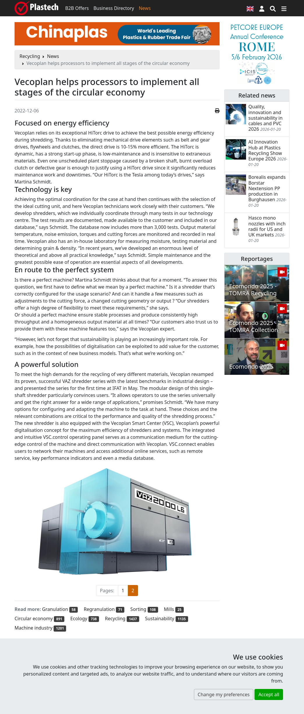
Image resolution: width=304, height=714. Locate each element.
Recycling (30, 56)
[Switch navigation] (283, 8)
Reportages (257, 259)
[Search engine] (272, 8)
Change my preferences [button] (224, 694)
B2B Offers (77, 8)
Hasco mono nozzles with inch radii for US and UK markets (267, 226)
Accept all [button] (268, 694)
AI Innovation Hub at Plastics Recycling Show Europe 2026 (265, 150)
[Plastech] (36, 8)
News (145, 8)
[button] (261, 8)
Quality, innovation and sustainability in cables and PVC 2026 (265, 117)
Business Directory (113, 8)
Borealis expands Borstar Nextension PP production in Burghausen (267, 188)
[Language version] (250, 8)
